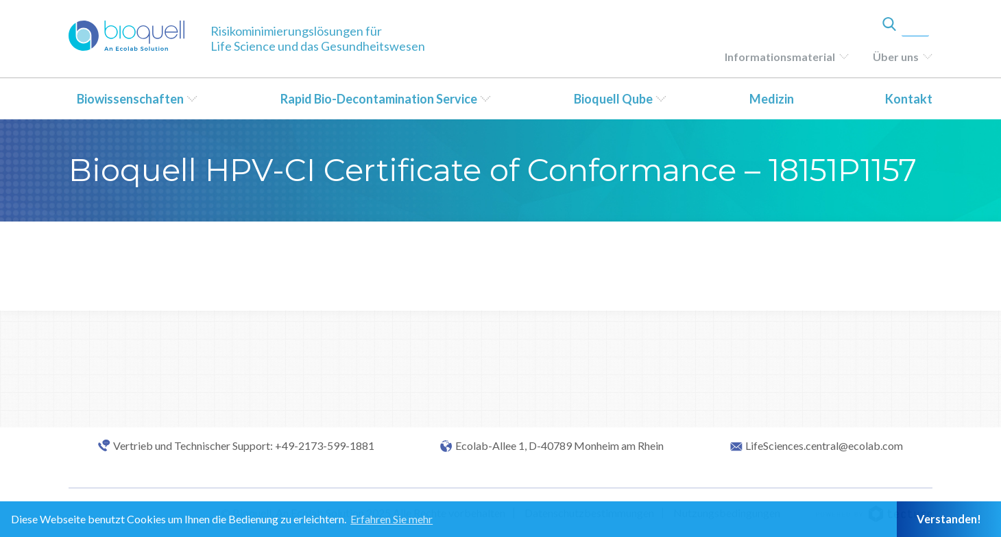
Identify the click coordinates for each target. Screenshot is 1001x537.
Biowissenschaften (130, 98)
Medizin (771, 98)
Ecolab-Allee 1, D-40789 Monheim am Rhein (559, 446)
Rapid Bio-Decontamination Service (378, 98)
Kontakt (908, 98)
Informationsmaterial (780, 56)
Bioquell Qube (613, 98)
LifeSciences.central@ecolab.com (824, 446)
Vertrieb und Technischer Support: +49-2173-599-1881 (243, 446)
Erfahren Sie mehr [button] (391, 518)
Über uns (896, 56)
